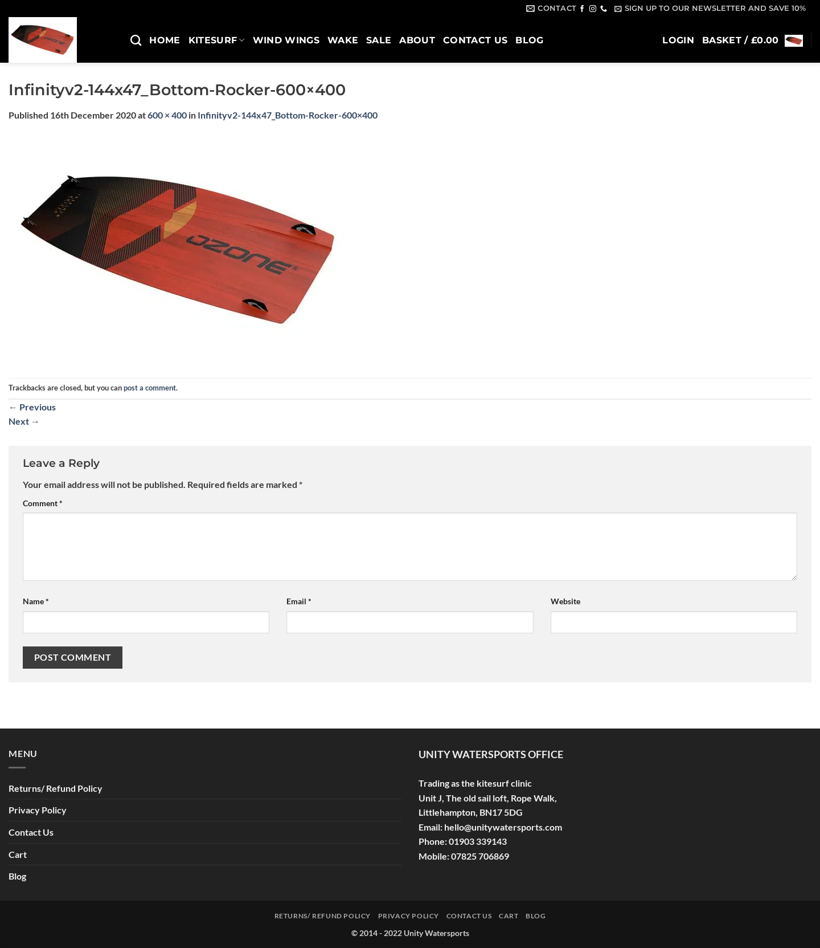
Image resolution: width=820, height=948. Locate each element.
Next (24, 421)
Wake (342, 40)
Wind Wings (286, 40)
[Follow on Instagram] (592, 9)
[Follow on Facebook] (582, 9)
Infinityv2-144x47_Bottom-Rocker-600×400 (288, 114)
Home (164, 40)
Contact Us (475, 40)
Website (565, 601)
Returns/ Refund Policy (55, 788)
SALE (378, 40)
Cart (18, 854)
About (417, 40)
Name (36, 601)
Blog (529, 40)
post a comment (150, 387)
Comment (43, 503)
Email (298, 601)
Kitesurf (216, 40)
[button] (710, 8)
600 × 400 (167, 114)
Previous (32, 406)
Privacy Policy (38, 809)
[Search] (135, 40)
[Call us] (603, 9)
